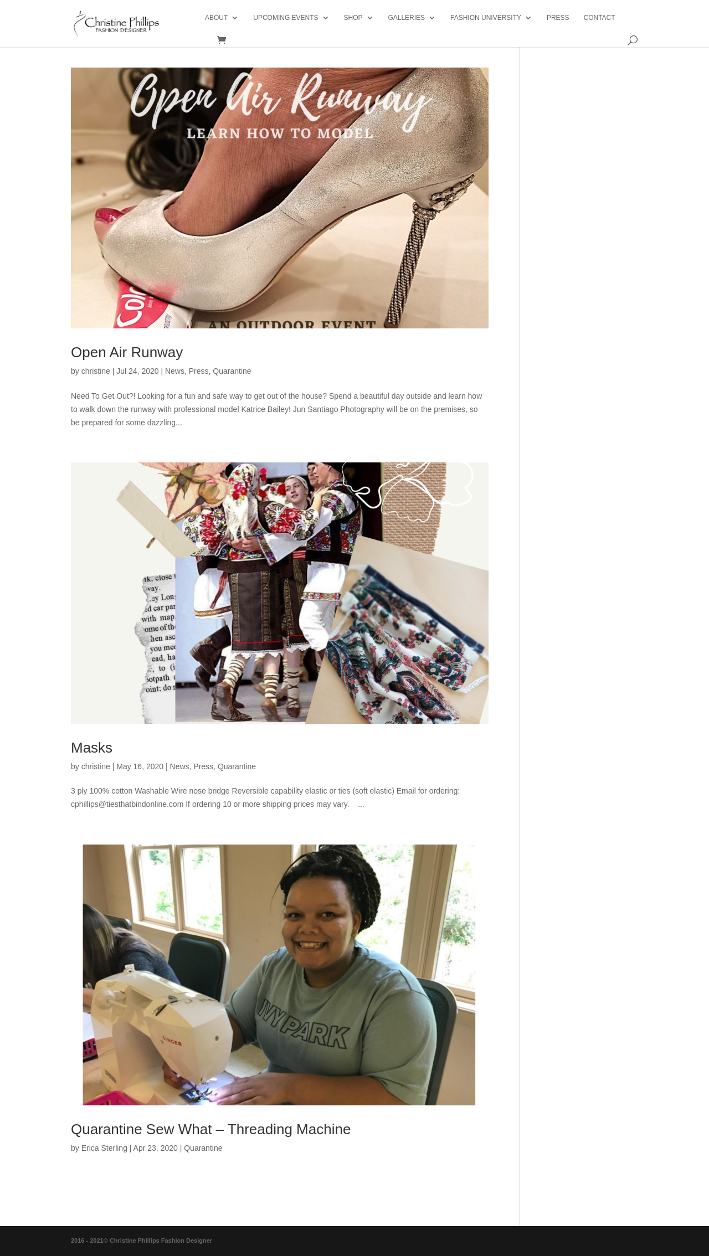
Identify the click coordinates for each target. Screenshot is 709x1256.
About (216, 18)
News (174, 371)
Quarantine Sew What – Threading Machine (211, 1129)
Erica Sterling (104, 1148)
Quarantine (232, 371)
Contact (599, 18)
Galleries (406, 18)
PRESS (558, 18)
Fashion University (485, 18)
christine (95, 371)
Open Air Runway (127, 352)
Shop (352, 18)
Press (199, 371)
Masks (91, 747)
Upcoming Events (285, 18)
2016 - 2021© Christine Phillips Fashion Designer (141, 1240)
